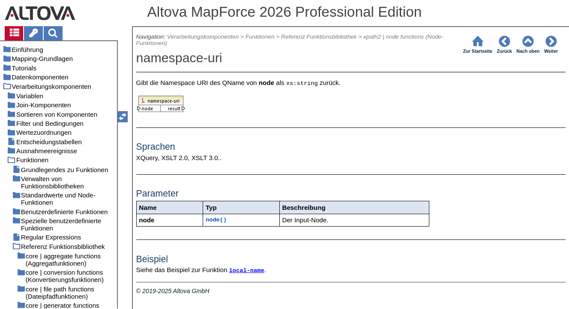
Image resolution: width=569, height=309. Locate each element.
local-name (246, 270)
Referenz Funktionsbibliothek (318, 36)
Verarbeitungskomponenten (203, 36)
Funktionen (260, 36)
